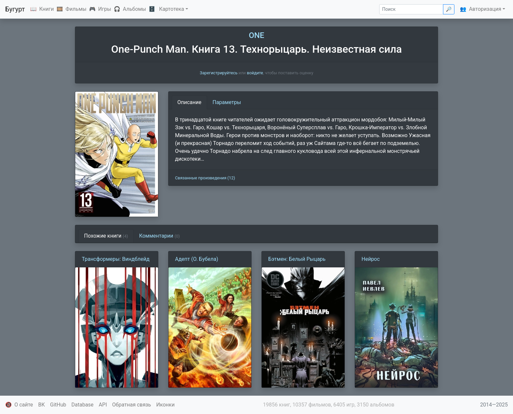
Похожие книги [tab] (106, 236)
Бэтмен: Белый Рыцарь (297, 259)
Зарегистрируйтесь (219, 72)
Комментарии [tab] (159, 236)
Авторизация (485, 9)
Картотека (171, 9)
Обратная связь (131, 405)
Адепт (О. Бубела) (196, 259)
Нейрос (371, 259)
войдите (255, 72)
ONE (256, 35)
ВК (41, 405)
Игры (104, 9)
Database (82, 405)
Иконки (165, 405)
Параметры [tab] (227, 102)
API (103, 405)
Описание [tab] (189, 102)
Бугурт (15, 9)
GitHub (58, 405)
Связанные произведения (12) (205, 177)
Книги (46, 9)
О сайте (23, 405)
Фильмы (75, 9)
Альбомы (134, 9)
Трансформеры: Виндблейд (116, 259)
